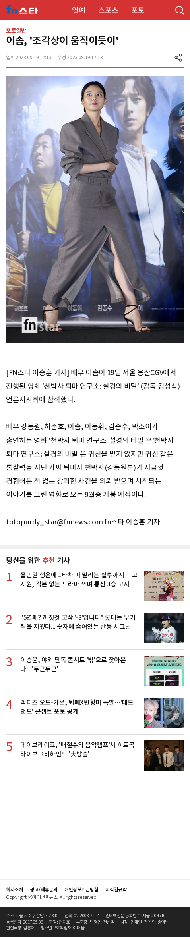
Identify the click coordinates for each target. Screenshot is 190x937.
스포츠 (108, 10)
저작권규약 (115, 890)
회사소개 (14, 890)
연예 (78, 10)
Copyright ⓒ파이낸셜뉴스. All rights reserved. (51, 897)
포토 (137, 10)
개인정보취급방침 (81, 890)
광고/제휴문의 (44, 890)
